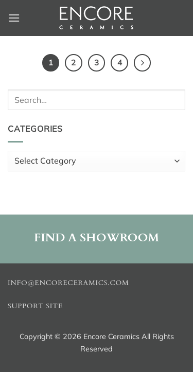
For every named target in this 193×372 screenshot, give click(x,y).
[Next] (142, 63)
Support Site (35, 306)
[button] (14, 17)
